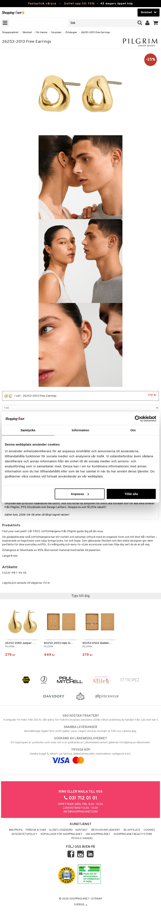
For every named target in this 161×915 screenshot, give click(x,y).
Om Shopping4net (98, 834)
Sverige (80, 904)
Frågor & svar (36, 830)
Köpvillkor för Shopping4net (61, 834)
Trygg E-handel (82, 838)
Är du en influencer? (105, 830)
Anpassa (80, 493)
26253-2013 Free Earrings (95, 32)
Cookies (149, 830)
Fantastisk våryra (42, 3)
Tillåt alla (131, 493)
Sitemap (96, 899)
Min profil (16, 830)
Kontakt (81, 830)
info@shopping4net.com (81, 812)
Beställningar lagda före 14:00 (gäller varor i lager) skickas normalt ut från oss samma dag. (80, 729)
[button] (155, 23)
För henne (41, 32)
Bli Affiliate (132, 830)
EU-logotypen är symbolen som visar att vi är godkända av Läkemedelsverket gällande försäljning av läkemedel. (80, 740)
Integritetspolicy (24, 834)
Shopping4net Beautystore (133, 834)
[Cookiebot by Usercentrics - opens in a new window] (137, 419)
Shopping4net (10, 32)
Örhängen (71, 32)
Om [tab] (133, 430)
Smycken (56, 32)
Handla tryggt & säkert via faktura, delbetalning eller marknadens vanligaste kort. (80, 755)
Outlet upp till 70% (79, 3)
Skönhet (27, 32)
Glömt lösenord (61, 830)
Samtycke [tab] (28, 430)
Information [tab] (80, 430)
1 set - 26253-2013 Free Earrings (80, 396)
